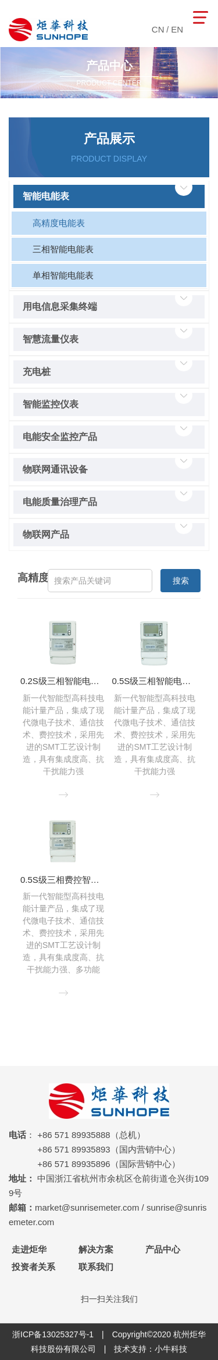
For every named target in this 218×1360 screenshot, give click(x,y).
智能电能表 (46, 196)
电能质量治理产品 (60, 502)
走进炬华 (29, 1249)
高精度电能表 (59, 223)
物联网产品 (46, 534)
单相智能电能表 (63, 275)
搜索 (181, 580)
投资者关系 (33, 1267)
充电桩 (37, 372)
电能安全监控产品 (60, 437)
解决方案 (95, 1249)
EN (177, 29)
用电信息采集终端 (60, 307)
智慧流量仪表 (50, 339)
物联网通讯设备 (55, 469)
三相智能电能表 (63, 249)
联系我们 (95, 1267)
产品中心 (162, 1249)
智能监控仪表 (50, 404)
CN (158, 29)
